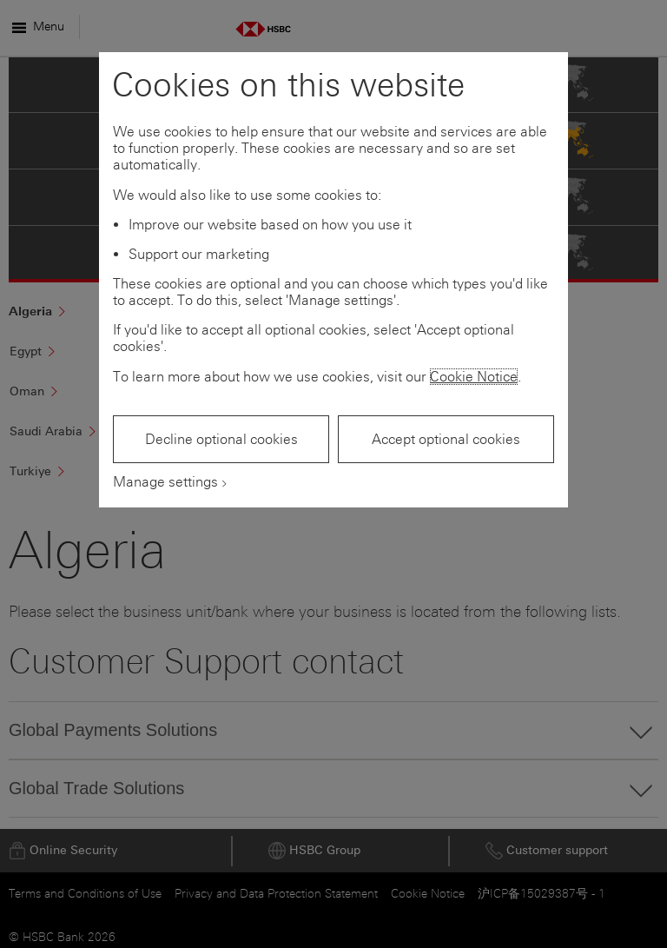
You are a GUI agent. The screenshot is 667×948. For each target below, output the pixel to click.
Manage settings (165, 482)
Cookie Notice (474, 376)
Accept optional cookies (446, 439)
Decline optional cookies (221, 439)
